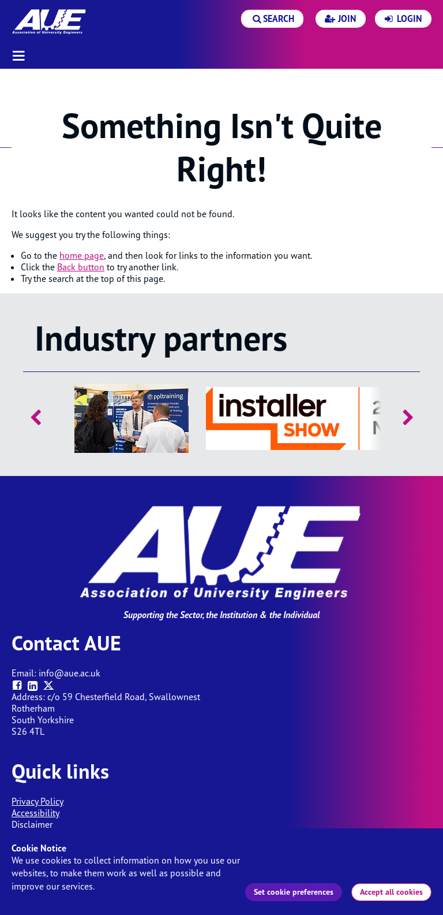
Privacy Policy (37, 801)
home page (81, 255)
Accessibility (35, 813)
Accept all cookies (391, 892)
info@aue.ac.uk (69, 673)
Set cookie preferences (293, 892)
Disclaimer (32, 824)
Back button (80, 267)
